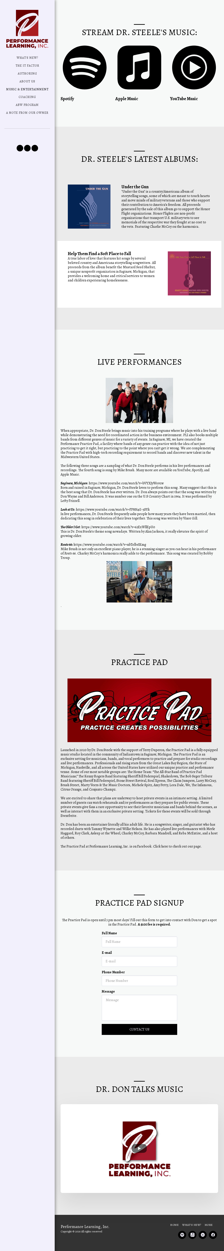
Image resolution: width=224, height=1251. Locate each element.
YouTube (184, 490)
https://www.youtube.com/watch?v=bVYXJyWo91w (126, 503)
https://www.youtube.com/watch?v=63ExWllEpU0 (118, 547)
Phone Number (113, 992)
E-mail (107, 973)
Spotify (197, 490)
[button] (20, 148)
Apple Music (70, 494)
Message (108, 1012)
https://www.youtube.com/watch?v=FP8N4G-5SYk (113, 530)
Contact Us (139, 1049)
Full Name (109, 953)
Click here (160, 866)
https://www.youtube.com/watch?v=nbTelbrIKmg (110, 565)
